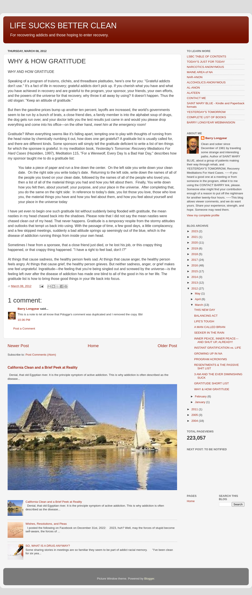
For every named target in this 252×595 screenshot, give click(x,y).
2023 (195, 231)
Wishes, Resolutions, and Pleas (46, 523)
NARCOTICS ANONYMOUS (205, 67)
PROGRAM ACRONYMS (210, 359)
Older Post (167, 345)
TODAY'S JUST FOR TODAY (206, 61)
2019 (195, 248)
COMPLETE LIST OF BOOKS (206, 117)
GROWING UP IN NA (208, 353)
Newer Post (18, 345)
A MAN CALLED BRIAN (209, 327)
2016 (195, 265)
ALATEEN (193, 92)
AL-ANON (193, 87)
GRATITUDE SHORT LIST (211, 383)
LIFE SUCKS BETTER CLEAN (63, 25)
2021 (195, 237)
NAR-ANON (194, 77)
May (198, 293)
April (198, 299)
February (201, 396)
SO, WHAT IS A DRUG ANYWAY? (47, 545)
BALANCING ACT (206, 315)
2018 (195, 254)
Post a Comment (24, 328)
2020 (195, 242)
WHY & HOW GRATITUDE (211, 389)
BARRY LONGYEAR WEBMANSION (211, 122)
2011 (195, 409)
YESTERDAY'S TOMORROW (206, 112)
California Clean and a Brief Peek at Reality (43, 367)
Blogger (149, 578)
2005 (195, 415)
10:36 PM (24, 319)
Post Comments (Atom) (41, 354)
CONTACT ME (196, 98)
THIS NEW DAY (204, 309)
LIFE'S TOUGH (204, 321)
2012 (195, 288)
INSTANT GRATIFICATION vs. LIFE (217, 347)
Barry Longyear (28, 308)
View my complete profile (203, 215)
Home (93, 345)
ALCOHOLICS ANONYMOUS (206, 82)
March (199, 304)
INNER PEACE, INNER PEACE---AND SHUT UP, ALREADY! (216, 340)
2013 (195, 282)
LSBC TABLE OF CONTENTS (206, 56)
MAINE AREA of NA (200, 72)
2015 (195, 271)
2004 (195, 420)
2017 (195, 259)
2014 (195, 277)
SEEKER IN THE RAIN (209, 332)
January (200, 402)
